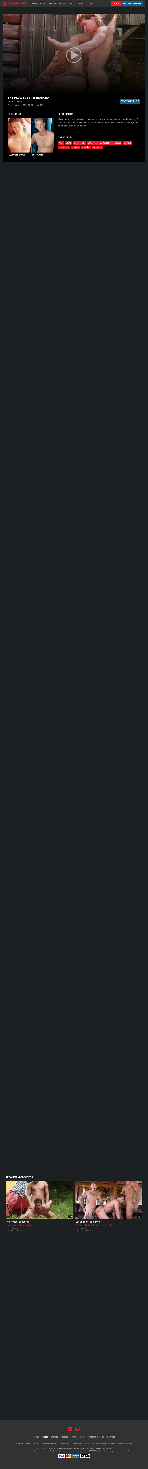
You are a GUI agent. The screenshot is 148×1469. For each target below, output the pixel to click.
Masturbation (106, 143)
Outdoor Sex (79, 143)
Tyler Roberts (106, 1225)
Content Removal (132, 1451)
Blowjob (127, 143)
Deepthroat (64, 147)
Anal (61, 143)
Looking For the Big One (88, 1221)
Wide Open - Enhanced (18, 1221)
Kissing (118, 143)
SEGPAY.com (94, 1451)
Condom (75, 147)
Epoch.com (23, 1451)
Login (116, 3)
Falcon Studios (12, 1228)
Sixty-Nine (92, 143)
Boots (68, 143)
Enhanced (97, 147)
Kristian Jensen (25, 1225)
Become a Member (132, 3)
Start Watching (130, 101)
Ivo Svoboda (12, 1225)
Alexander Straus (17, 155)
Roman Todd (81, 1225)
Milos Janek (37, 155)
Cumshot (86, 147)
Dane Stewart (94, 1225)
